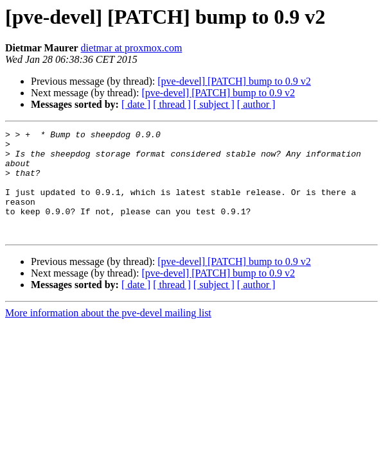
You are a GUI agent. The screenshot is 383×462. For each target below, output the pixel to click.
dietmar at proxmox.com (132, 47)
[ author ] (256, 104)
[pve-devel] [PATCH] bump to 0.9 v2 (234, 81)
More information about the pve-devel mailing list (108, 334)
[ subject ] (214, 104)
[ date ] (135, 104)
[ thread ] (172, 104)
